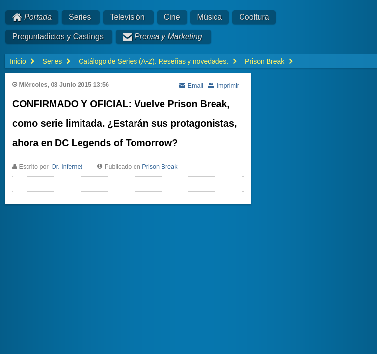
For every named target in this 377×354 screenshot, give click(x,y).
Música (209, 17)
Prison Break (159, 166)
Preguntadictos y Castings (58, 36)
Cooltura (254, 17)
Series (80, 17)
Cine (172, 17)
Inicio (18, 61)
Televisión (127, 17)
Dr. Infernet (67, 166)
